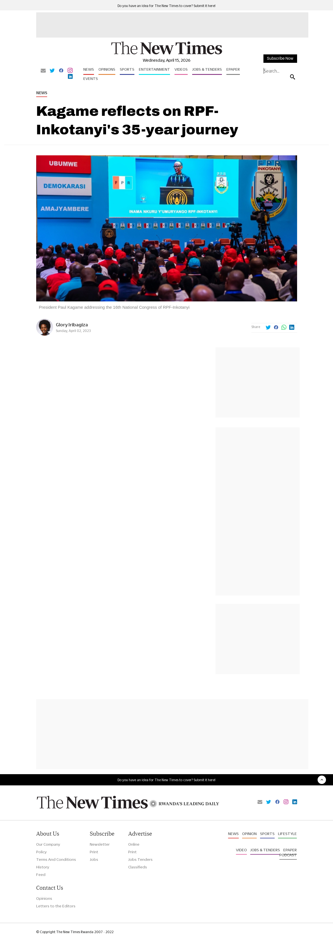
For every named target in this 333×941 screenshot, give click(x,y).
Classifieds (137, 867)
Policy (41, 852)
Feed (40, 874)
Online (133, 844)
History (42, 867)
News (88, 69)
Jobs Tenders (140, 859)
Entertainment (154, 69)
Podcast (288, 855)
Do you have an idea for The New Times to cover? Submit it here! (166, 6)
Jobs (94, 859)
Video (241, 850)
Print (94, 852)
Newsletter (100, 844)
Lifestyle (287, 833)
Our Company (48, 844)
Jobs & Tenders (207, 69)
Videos (181, 69)
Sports (127, 69)
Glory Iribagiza (72, 324)
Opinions (106, 69)
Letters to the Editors (55, 906)
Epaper (233, 69)
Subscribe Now (280, 58)
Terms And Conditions (56, 859)
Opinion (249, 833)
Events (90, 78)
